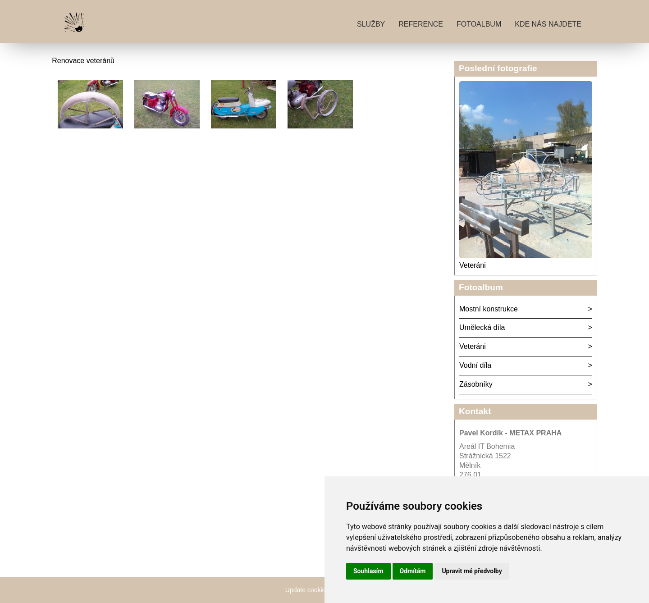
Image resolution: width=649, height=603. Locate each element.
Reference (420, 24)
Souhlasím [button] (368, 571)
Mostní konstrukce (488, 309)
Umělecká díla (482, 327)
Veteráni (472, 265)
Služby (371, 24)
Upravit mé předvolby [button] (472, 571)
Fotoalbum (479, 24)
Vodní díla (475, 365)
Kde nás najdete (548, 24)
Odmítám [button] (413, 571)
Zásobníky (476, 384)
